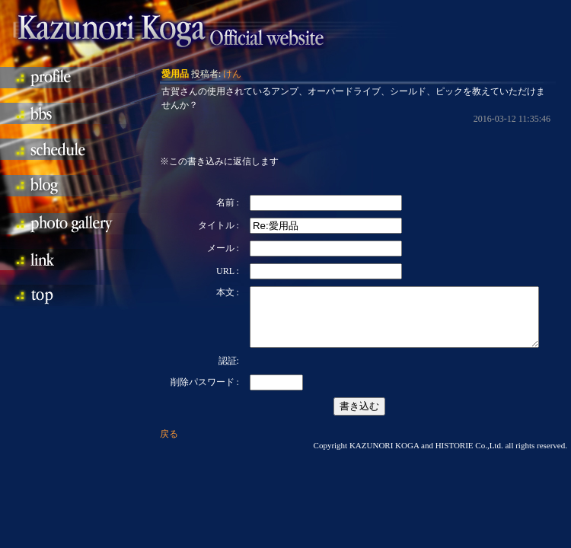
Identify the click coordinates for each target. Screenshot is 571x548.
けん (232, 73)
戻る (169, 445)
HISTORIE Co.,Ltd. (469, 456)
